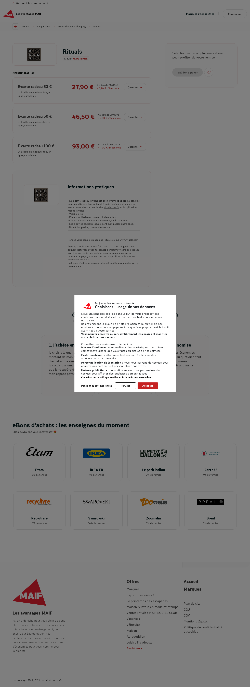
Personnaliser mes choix (96, 385)
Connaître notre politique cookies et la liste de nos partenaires (116, 377)
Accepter (147, 385)
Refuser (125, 385)
